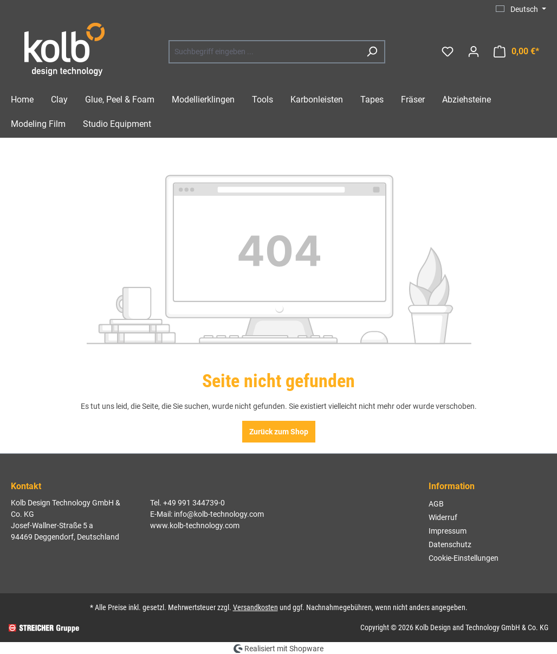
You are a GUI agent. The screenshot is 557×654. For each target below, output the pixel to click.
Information (452, 486)
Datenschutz (450, 544)
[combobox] (265, 51)
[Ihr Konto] (474, 51)
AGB (436, 503)
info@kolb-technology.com (219, 514)
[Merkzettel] (448, 51)
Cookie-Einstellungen (463, 558)
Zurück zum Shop (278, 431)
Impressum (448, 531)
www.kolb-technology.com (194, 525)
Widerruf (443, 517)
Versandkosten (255, 607)
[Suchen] (371, 51)
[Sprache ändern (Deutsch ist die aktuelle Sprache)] (521, 9)
